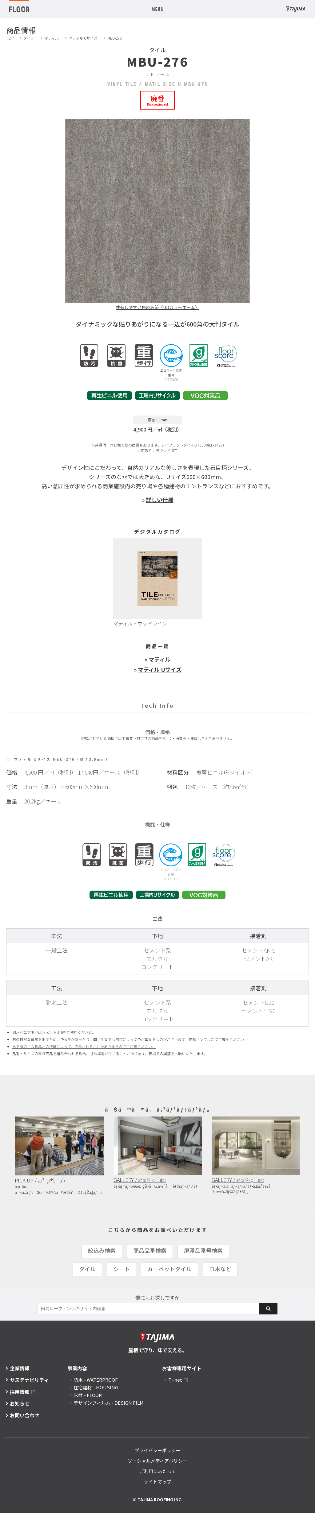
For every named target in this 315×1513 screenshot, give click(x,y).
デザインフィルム (109, 1402)
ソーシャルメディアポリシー (157, 1460)
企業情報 (20, 1368)
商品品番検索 (149, 1250)
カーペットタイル (169, 1269)
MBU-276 (114, 38)
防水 (96, 1379)
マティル (51, 38)
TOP (10, 38)
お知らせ (20, 1403)
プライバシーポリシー (157, 1450)
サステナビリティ (29, 1379)
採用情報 (20, 1391)
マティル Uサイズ (83, 38)
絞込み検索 (102, 1250)
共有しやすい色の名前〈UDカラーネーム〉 (157, 307)
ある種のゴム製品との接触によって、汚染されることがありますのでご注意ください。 (84, 1046)
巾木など (220, 1269)
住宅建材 (96, 1387)
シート (121, 1269)
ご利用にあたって (157, 1471)
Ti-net (175, 1379)
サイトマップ (157, 1481)
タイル (28, 38)
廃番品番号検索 (203, 1250)
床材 (88, 1395)
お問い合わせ (24, 1415)
